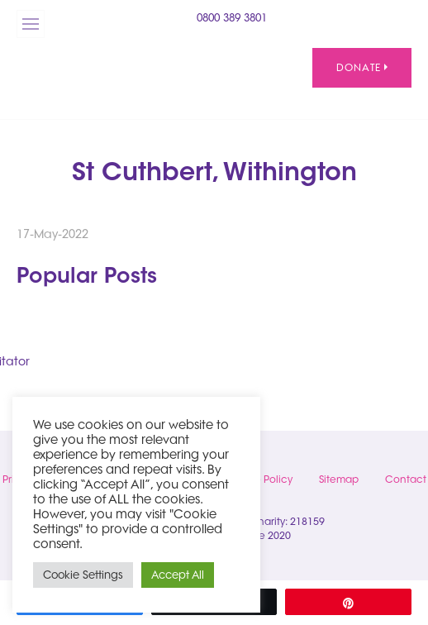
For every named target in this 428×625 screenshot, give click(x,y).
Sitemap (339, 479)
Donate (362, 67)
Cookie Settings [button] (83, 574)
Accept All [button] (177, 574)
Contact (405, 479)
